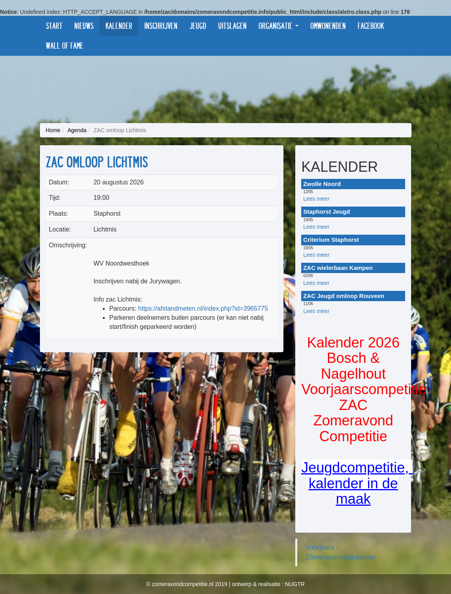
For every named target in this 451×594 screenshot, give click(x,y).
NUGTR (295, 584)
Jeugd (197, 25)
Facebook (371, 25)
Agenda (77, 130)
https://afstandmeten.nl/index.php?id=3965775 (203, 308)
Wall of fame (64, 45)
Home (53, 130)
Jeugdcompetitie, (357, 467)
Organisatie (278, 25)
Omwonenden (328, 25)
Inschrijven (160, 25)
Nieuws (84, 25)
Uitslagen (232, 25)
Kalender (119, 25)
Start (54, 25)
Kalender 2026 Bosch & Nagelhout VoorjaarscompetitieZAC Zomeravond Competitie (363, 389)
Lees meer (316, 198)
